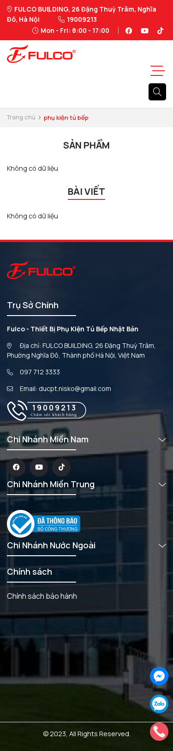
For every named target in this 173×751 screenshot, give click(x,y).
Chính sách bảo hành (42, 596)
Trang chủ (21, 117)
